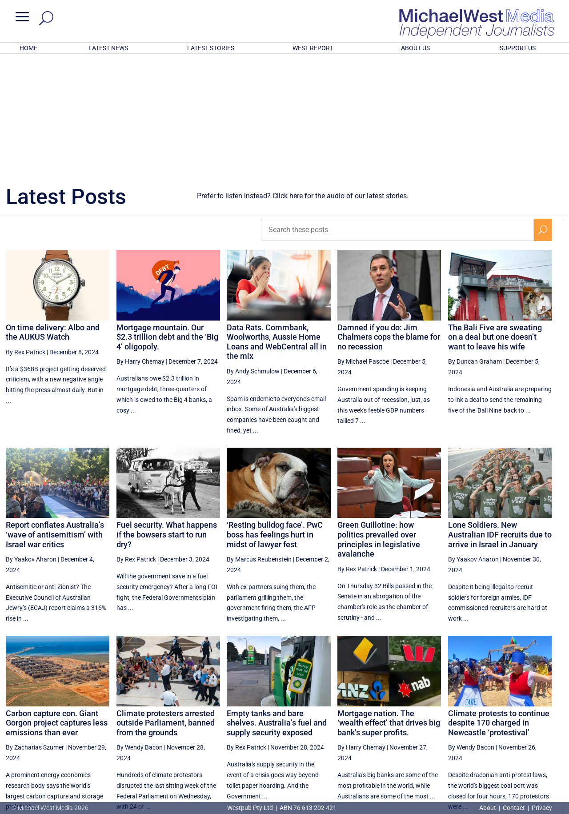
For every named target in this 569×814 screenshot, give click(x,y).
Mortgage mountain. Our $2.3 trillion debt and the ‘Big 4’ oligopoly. (167, 220)
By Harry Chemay (140, 245)
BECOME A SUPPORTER (523, 756)
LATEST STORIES (210, 48)
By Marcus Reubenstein (259, 442)
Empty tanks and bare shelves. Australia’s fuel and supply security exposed (277, 606)
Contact (514, 807)
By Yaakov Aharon (31, 442)
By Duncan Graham (475, 245)
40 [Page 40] (454, 725)
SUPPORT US (518, 48)
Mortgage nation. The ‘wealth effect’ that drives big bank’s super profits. (388, 606)
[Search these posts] (397, 113)
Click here (287, 79)
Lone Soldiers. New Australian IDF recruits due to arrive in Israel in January (500, 418)
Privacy (542, 807)
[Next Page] (543, 724)
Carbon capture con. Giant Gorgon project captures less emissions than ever (57, 606)
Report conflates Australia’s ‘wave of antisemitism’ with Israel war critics (55, 418)
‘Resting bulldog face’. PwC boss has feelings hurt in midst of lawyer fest (275, 418)
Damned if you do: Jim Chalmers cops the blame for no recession (388, 220)
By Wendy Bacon (139, 630)
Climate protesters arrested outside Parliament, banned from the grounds (165, 606)
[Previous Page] (411, 724)
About (488, 807)
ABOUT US (415, 48)
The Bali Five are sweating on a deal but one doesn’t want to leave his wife (495, 220)
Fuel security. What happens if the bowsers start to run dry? (166, 418)
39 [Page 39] (432, 725)
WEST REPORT (313, 48)
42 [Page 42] (499, 725)
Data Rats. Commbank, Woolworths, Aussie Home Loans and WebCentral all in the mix (277, 225)
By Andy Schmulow (253, 254)
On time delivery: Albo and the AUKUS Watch (53, 215)
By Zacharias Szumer (35, 630)
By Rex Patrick (25, 235)
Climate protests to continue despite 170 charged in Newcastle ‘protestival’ (498, 606)
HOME (28, 48)
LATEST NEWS (108, 48)
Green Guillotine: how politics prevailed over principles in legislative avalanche (378, 423)
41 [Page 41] (477, 725)
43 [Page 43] (522, 725)
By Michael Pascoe (363, 245)
